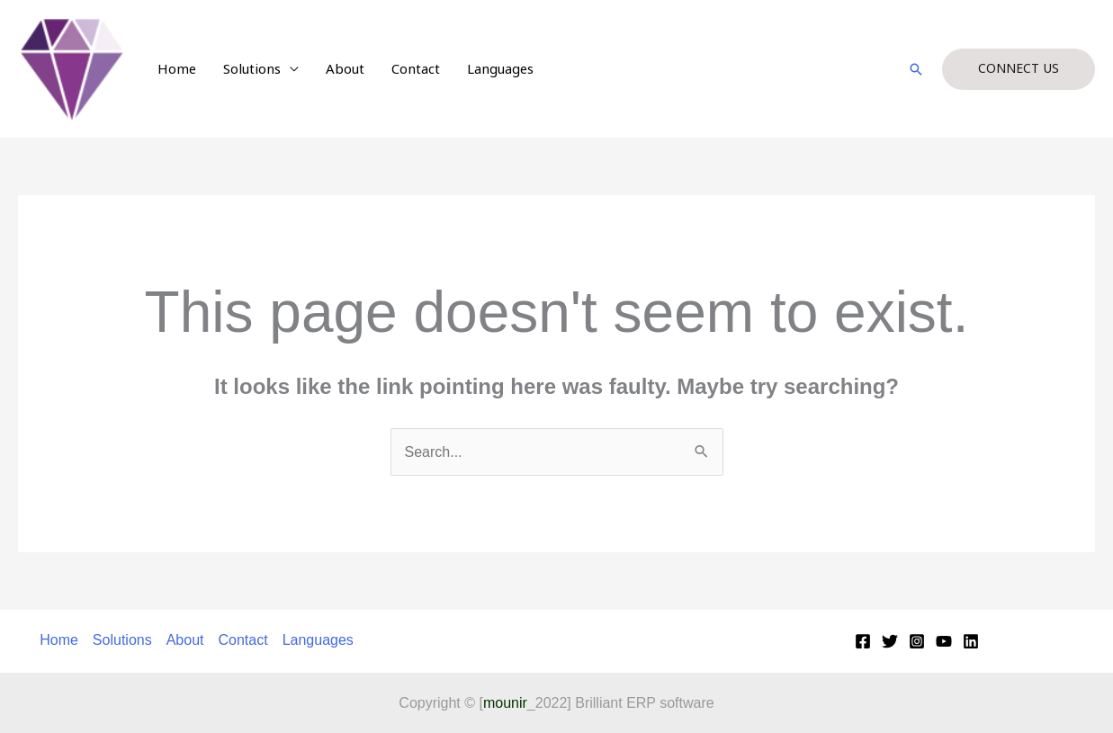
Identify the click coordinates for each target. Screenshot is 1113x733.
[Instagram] (917, 641)
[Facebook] (863, 641)
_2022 (525, 703)
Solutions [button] (252, 69)
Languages (500, 69)
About (345, 69)
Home (176, 69)
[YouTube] (944, 641)
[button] (916, 69)
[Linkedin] (971, 641)
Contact (415, 69)
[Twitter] (890, 641)
